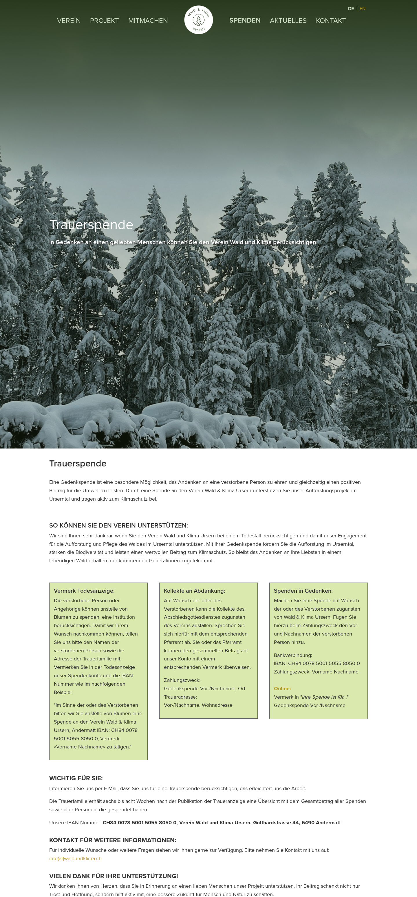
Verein (69, 20)
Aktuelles (288, 20)
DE (351, 8)
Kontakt (331, 20)
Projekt (104, 20)
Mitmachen (148, 20)
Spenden (245, 20)
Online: (283, 688)
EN (362, 8)
